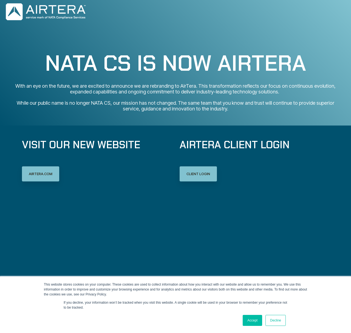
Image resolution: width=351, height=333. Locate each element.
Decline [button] (275, 320)
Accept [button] (252, 320)
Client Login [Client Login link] (198, 174)
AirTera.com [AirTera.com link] (40, 174)
